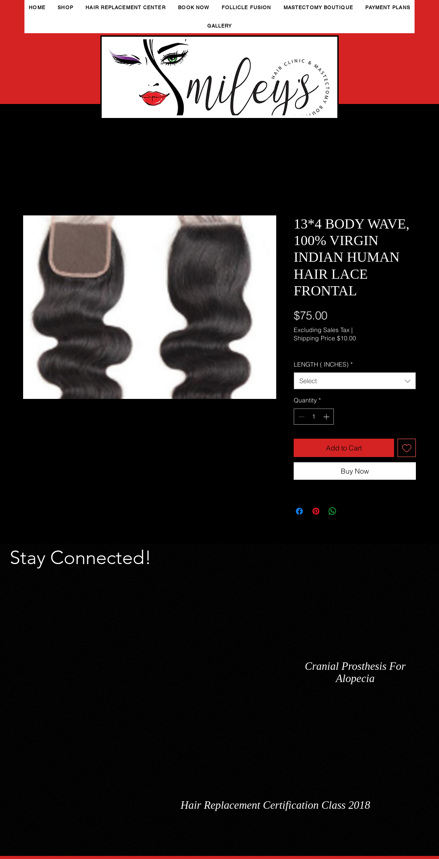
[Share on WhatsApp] (332, 511)
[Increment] (327, 416)
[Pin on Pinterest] (316, 511)
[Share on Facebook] (299, 511)
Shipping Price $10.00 (325, 338)
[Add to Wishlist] (407, 448)
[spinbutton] (314, 416)
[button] (65, 7)
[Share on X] (349, 511)
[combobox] (355, 380)
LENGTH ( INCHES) (323, 364)
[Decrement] (300, 416)
